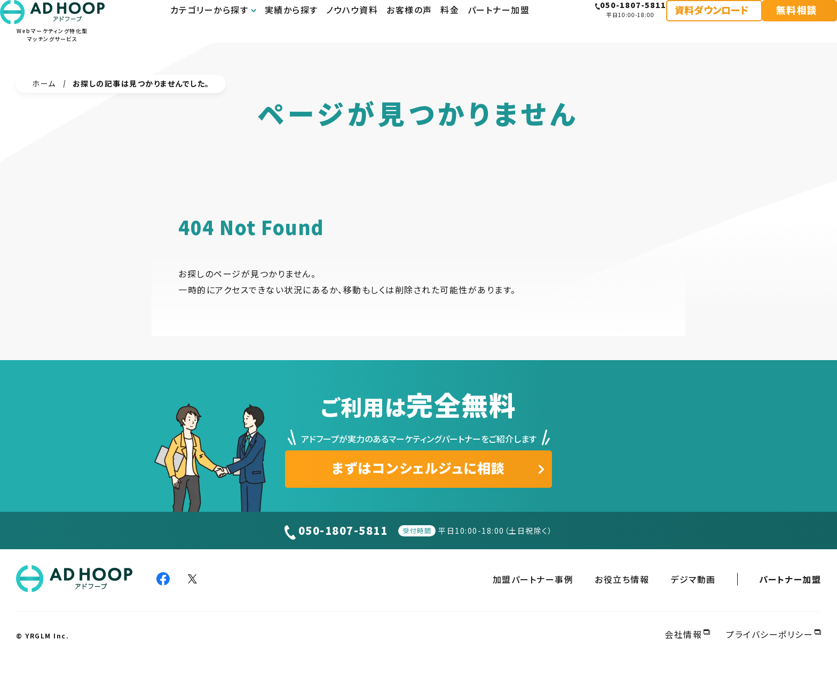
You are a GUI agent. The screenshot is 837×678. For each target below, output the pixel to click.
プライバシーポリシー (769, 634)
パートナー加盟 (790, 579)
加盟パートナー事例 (533, 579)
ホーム (44, 83)
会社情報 (683, 634)
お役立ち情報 (622, 579)
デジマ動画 (693, 579)
